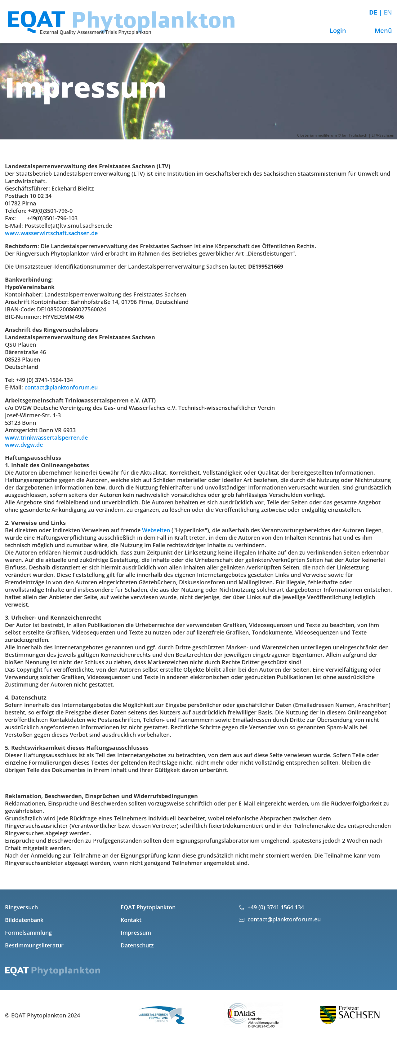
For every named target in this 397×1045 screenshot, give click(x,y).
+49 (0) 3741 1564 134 (276, 907)
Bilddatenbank (24, 920)
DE (374, 12)
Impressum (136, 932)
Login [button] (332, 30)
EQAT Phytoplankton (148, 907)
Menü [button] (377, 30)
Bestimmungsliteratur (34, 945)
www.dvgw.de (24, 444)
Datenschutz (137, 945)
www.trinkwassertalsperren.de (46, 437)
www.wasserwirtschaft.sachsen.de (51, 233)
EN (388, 12)
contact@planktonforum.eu (61, 387)
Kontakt (131, 920)
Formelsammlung (28, 932)
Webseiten (156, 530)
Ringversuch (21, 907)
